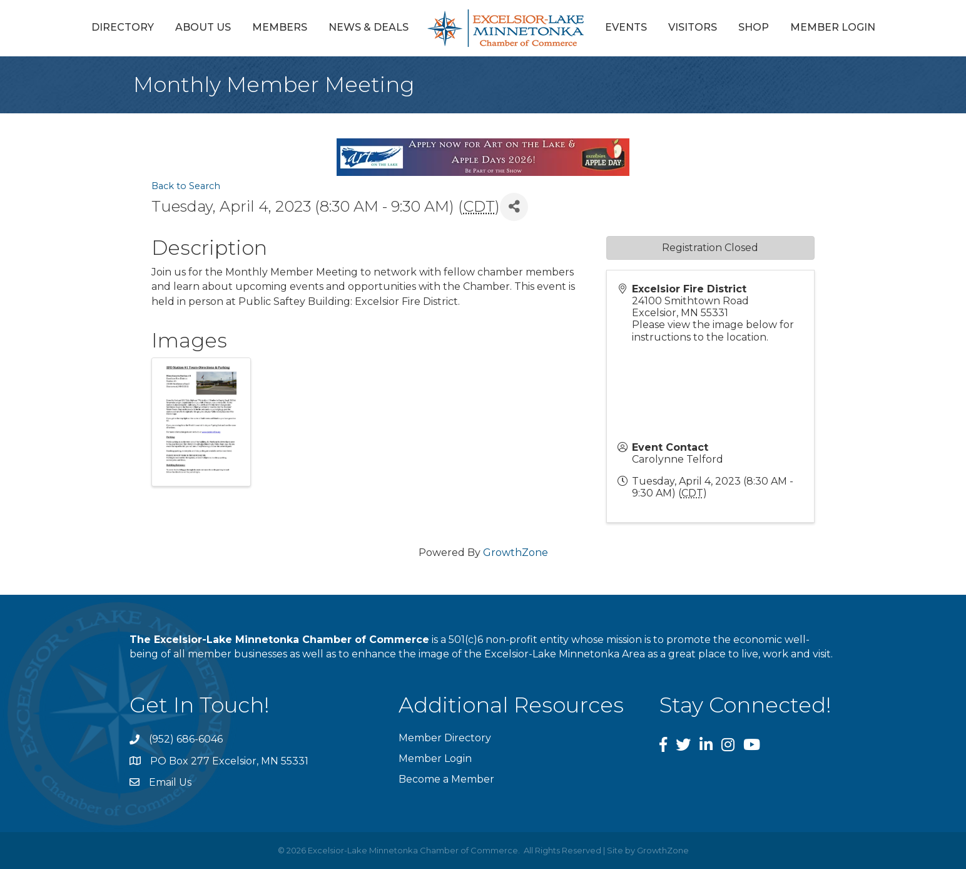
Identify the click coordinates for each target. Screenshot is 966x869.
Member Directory (445, 738)
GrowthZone (515, 552)
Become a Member (446, 779)
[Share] (514, 207)
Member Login (832, 27)
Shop (753, 27)
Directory (122, 27)
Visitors (692, 27)
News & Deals (368, 27)
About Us (203, 27)
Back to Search (185, 186)
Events (626, 27)
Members (279, 27)
